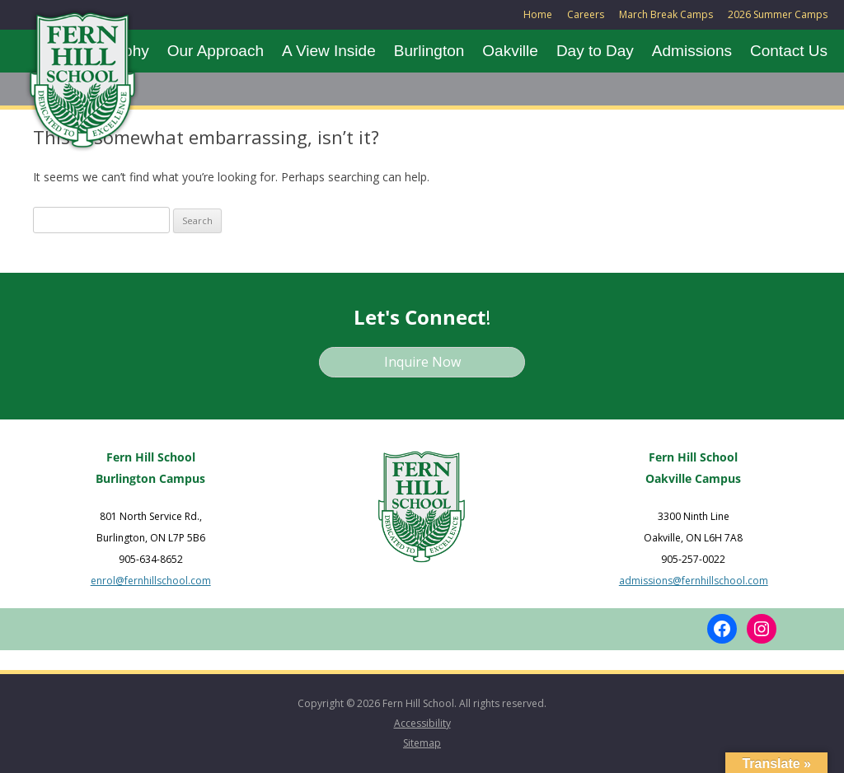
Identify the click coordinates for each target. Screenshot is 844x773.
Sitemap (422, 743)
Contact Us (789, 50)
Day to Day (595, 50)
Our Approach (215, 50)
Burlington (429, 50)
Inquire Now (422, 362)
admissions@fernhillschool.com (693, 581)
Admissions (692, 50)
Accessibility (422, 723)
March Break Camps (666, 14)
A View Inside (329, 50)
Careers (585, 14)
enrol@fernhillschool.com (151, 581)
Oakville (510, 50)
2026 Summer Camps (778, 14)
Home (537, 14)
